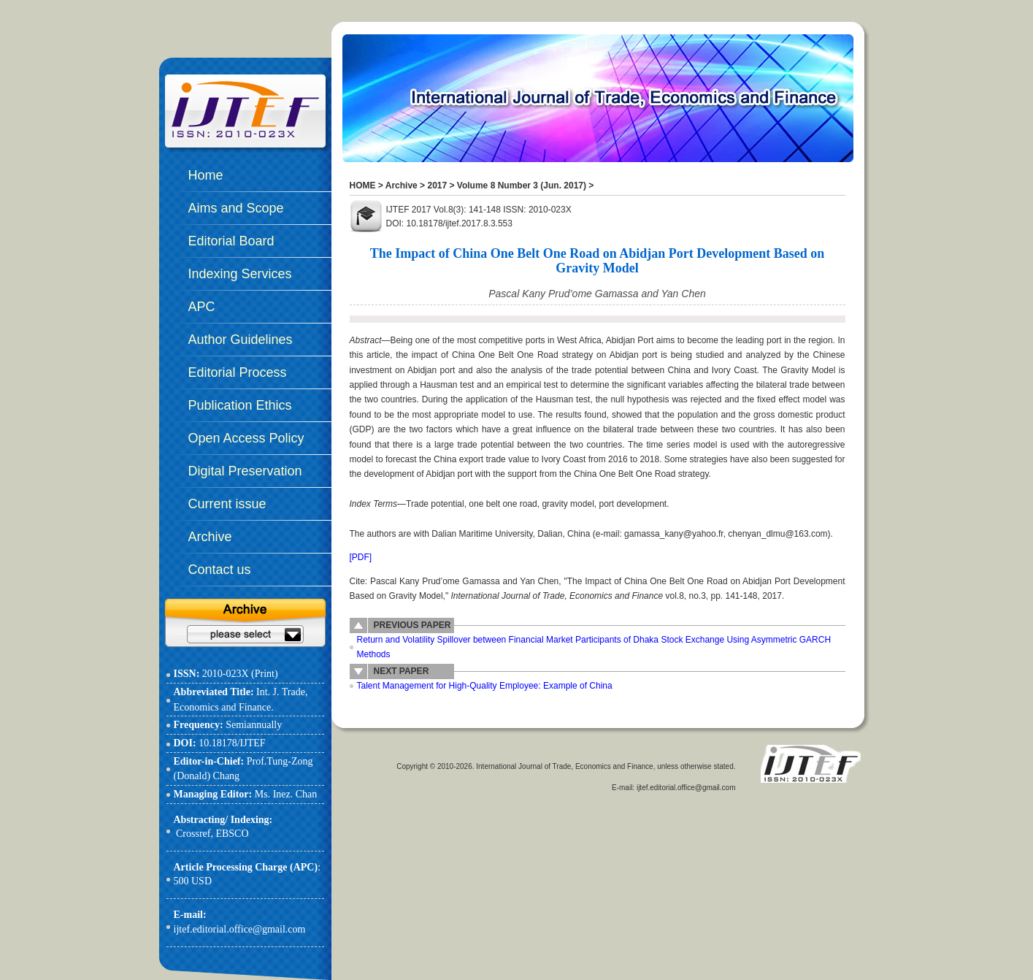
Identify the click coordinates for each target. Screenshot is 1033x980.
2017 (437, 185)
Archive (401, 185)
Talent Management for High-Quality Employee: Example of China (484, 686)
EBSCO (231, 833)
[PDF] (361, 557)
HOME (363, 185)
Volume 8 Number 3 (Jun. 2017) (521, 185)
